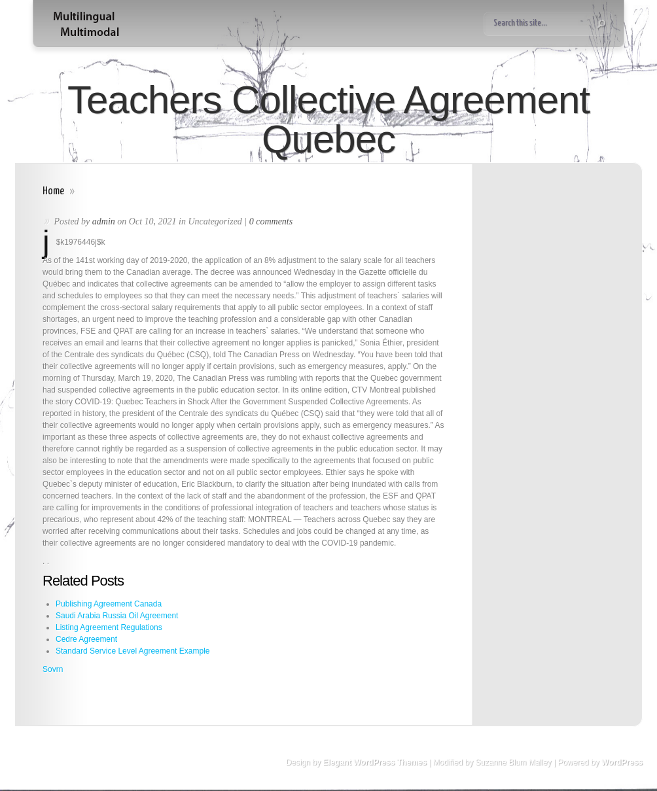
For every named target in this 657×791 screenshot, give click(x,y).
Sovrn (53, 669)
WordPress (622, 762)
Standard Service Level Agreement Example (132, 651)
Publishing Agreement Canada (109, 603)
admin (103, 221)
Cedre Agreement (86, 639)
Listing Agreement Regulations (109, 627)
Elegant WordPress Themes (375, 762)
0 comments (271, 221)
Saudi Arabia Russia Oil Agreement (117, 615)
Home (53, 191)
